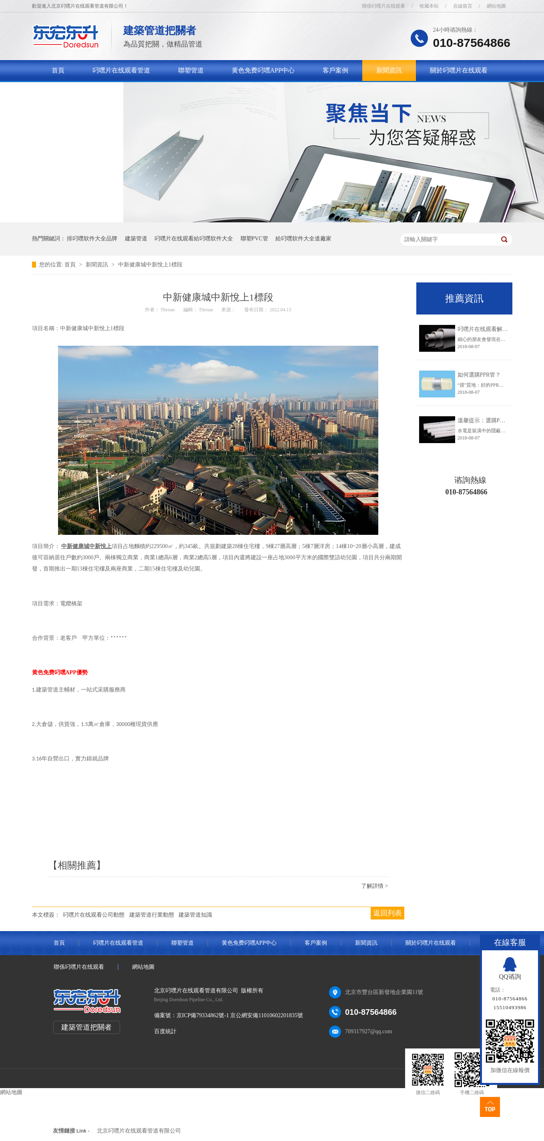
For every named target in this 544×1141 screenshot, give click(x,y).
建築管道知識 (195, 915)
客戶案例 (335, 70)
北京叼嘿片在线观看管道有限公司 (139, 1131)
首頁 (58, 70)
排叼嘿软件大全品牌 (92, 239)
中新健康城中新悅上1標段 (150, 265)
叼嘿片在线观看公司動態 (93, 915)
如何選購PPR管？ (479, 375)
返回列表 (387, 913)
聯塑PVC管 (254, 239)
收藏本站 (429, 6)
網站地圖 (496, 6)
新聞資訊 (389, 70)
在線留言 (462, 6)
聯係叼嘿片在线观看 (383, 6)
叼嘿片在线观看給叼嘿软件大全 (194, 239)
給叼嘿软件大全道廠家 (303, 239)
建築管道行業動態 (151, 915)
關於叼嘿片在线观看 (459, 70)
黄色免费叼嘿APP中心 (263, 70)
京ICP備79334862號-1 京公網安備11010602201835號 (240, 1015)
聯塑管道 (191, 70)
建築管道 (136, 239)
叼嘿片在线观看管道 (121, 70)
